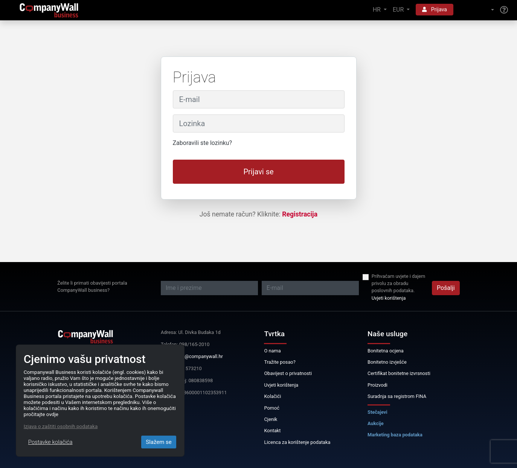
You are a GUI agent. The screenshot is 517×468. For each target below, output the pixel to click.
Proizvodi (377, 385)
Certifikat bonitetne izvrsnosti (399, 373)
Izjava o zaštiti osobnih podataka (61, 426)
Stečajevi (377, 412)
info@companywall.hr (199, 356)
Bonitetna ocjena (386, 351)
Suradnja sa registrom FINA (397, 396)
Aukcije (376, 423)
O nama (272, 351)
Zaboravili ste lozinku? (202, 142)
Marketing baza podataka (395, 435)
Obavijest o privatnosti (288, 373)
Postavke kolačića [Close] (50, 442)
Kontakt (272, 430)
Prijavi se (258, 171)
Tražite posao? (279, 362)
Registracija (299, 214)
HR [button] (377, 9)
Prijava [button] (434, 9)
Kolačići (272, 396)
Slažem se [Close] (159, 442)
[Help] (504, 10)
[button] (476, 10)
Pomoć (271, 408)
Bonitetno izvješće (387, 362)
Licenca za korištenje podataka (297, 442)
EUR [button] (399, 9)
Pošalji (446, 287)
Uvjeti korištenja (389, 298)
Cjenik (270, 419)
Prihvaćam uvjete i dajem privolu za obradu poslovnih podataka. (398, 283)
